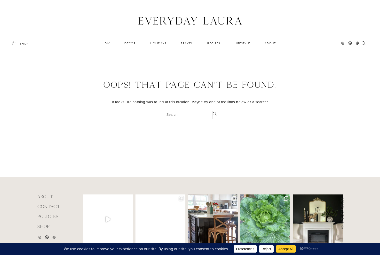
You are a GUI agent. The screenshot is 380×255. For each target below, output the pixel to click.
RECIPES (213, 43)
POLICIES (47, 216)
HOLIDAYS (158, 43)
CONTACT (48, 206)
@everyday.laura (343, 213)
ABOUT (270, 43)
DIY (107, 43)
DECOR (130, 43)
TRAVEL (187, 43)
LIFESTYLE (242, 43)
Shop (43, 226)
